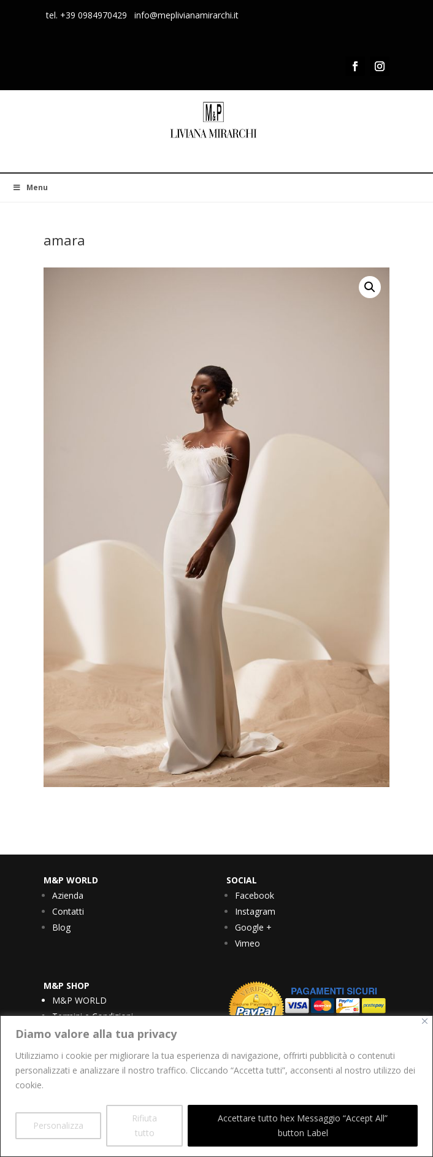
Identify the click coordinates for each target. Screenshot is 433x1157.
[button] (370, 287)
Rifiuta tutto (144, 1125)
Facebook (254, 895)
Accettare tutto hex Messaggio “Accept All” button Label (303, 1125)
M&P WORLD (79, 1000)
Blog (61, 927)
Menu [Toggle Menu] (30, 187)
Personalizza (58, 1125)
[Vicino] (424, 1021)
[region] (216, 1086)
